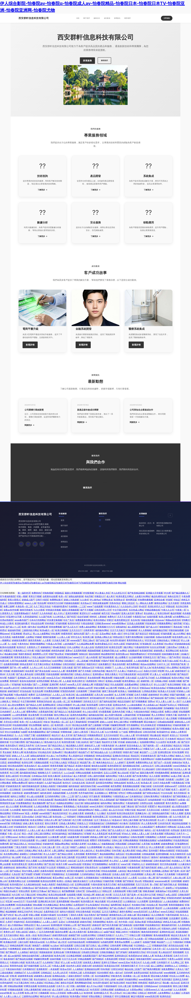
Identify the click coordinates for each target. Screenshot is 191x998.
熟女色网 (163, 904)
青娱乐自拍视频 (10, 738)
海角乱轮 (83, 654)
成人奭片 (110, 596)
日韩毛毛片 (57, 772)
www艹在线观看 (95, 606)
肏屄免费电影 (132, 664)
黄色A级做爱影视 (161, 935)
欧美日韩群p (99, 620)
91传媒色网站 (131, 979)
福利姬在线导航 (95, 715)
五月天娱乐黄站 (10, 935)
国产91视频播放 (139, 701)
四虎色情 (182, 715)
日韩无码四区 (69, 664)
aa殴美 (25, 667)
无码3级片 (69, 660)
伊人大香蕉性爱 (156, 847)
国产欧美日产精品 (11, 887)
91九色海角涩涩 (148, 725)
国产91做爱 (26, 874)
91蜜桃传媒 (66, 731)
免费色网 (4, 843)
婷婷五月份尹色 (26, 745)
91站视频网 (184, 711)
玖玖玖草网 (99, 948)
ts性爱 (63, 837)
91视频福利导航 (159, 945)
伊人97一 (161, 820)
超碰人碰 (131, 915)
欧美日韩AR (163, 613)
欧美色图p (27, 684)
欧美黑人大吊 (133, 782)
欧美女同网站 (36, 820)
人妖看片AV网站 (142, 596)
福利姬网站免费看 (23, 898)
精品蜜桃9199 (107, 654)
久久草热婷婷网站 (46, 860)
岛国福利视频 (59, 793)
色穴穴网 (14, 772)
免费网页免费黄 (128, 738)
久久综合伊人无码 (128, 606)
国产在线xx (15, 871)
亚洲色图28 (56, 925)
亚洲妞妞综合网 (91, 969)
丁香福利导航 (94, 691)
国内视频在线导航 (131, 765)
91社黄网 (55, 633)
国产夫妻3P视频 (77, 728)
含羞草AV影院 (47, 871)
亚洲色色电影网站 (78, 715)
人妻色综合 (54, 759)
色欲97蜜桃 (131, 982)
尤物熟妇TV (19, 972)
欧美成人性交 (120, 877)
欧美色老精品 (158, 667)
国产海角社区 (79, 735)
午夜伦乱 (99, 667)
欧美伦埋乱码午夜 (47, 708)
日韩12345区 (117, 969)
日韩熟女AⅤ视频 (35, 769)
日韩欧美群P (184, 894)
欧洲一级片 (117, 633)
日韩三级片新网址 (42, 833)
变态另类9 (47, 779)
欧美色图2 (167, 979)
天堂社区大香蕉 (10, 721)
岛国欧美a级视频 (163, 759)
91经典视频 (67, 677)
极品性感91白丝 (158, 596)
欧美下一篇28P (178, 789)
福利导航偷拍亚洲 (30, 786)
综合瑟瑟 (29, 671)
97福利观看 (166, 633)
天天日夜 (10, 674)
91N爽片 (186, 620)
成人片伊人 (58, 613)
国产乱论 (50, 803)
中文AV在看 (106, 748)
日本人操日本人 (86, 850)
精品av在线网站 (148, 664)
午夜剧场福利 (110, 986)
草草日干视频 (35, 596)
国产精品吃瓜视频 (23, 959)
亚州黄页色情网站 (104, 782)
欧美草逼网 (92, 704)
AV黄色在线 (84, 887)
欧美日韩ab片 (44, 935)
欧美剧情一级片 (95, 857)
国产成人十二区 (13, 626)
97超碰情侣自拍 (112, 806)
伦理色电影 (87, 820)
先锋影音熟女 (143, 887)
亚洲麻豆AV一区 (143, 813)
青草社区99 (5, 725)
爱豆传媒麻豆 (143, 915)
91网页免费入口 (50, 928)
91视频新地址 (57, 874)
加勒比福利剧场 (75, 596)
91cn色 (138, 881)
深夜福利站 (121, 626)
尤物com (63, 898)
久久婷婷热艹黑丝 (50, 962)
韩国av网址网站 (62, 843)
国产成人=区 (83, 898)
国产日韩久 (91, 945)
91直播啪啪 (146, 935)
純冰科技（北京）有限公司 (147, 524)
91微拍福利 (55, 698)
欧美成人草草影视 (163, 955)
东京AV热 (135, 620)
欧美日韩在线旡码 (125, 813)
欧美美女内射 (156, 972)
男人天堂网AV (158, 715)
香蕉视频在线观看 (130, 786)
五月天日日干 (75, 630)
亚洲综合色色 (119, 704)
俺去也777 (111, 671)
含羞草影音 (17, 793)
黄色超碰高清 (117, 826)
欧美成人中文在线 (166, 691)
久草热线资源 (72, 921)
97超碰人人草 (69, 925)
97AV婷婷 (51, 657)
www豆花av (124, 962)
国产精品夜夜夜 (106, 657)
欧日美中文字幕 (147, 894)
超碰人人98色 (16, 850)
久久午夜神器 (111, 731)
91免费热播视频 (145, 599)
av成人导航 (176, 776)
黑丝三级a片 (89, 640)
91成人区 (26, 857)
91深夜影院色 (20, 826)
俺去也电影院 (133, 871)
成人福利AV (20, 708)
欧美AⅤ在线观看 (8, 647)
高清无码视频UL (33, 921)
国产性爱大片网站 (165, 755)
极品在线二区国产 (133, 969)
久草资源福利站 (30, 616)
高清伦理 (90, 782)
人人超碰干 (119, 762)
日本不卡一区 (62, 986)
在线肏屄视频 (6, 847)
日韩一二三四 (67, 796)
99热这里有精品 (103, 755)
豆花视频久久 (101, 793)
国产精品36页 (84, 925)
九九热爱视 (15, 809)
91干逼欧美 (94, 796)
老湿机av (4, 928)
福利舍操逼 (73, 786)
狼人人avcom (42, 925)
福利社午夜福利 (35, 782)
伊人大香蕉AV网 (149, 823)
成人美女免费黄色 (16, 704)
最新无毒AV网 (146, 772)
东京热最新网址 (102, 976)
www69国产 (45, 813)
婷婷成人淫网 (96, 837)
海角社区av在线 (36, 942)
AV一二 (76, 928)
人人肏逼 (66, 681)
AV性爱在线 (61, 830)
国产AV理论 (175, 657)
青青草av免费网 (122, 942)
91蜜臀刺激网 (136, 721)
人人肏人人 (120, 667)
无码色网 (128, 972)
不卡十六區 (144, 965)
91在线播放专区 (152, 925)
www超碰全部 (174, 837)
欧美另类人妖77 (33, 962)
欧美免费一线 (173, 742)
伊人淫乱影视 (86, 948)
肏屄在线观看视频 (125, 884)
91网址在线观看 (133, 793)
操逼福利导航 (14, 630)
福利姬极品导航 (159, 630)
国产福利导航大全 (168, 884)
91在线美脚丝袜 (180, 840)
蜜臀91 (93, 840)
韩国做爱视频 (94, 650)
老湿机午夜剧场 (82, 765)
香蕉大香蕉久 (14, 599)
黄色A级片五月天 (52, 742)
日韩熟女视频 (106, 989)
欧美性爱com (122, 654)
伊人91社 (113, 860)
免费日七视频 (171, 711)
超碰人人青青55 (178, 731)
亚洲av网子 (57, 752)
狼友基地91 (8, 959)
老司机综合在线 (175, 945)
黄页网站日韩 (172, 650)
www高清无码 (140, 911)
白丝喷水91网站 (88, 935)
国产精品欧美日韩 (24, 877)
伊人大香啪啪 (144, 630)
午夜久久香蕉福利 (62, 938)
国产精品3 (69, 765)
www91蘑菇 (108, 928)
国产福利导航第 (148, 867)
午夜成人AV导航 (54, 643)
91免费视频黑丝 (23, 803)
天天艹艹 (61, 918)
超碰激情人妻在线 (42, 976)
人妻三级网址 (58, 850)
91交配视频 (88, 593)
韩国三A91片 (122, 931)
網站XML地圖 (83, 571)
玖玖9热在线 (115, 816)
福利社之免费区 (17, 796)
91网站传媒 (127, 945)
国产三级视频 (94, 725)
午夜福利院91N (141, 647)
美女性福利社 (40, 979)
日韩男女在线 (146, 803)
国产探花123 (141, 633)
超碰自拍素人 (132, 742)
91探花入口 (82, 823)
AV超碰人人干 (178, 860)
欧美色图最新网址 (36, 731)
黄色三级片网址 (121, 721)
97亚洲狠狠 (16, 633)
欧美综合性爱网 (48, 881)
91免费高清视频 (51, 691)
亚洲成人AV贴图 (113, 681)
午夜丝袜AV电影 (141, 711)
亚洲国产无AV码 (95, 938)
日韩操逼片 (108, 996)
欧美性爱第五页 (121, 620)
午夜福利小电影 (17, 962)
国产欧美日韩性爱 (147, 820)
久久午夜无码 (179, 816)
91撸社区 (175, 640)
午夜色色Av (23, 643)
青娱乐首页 (86, 918)
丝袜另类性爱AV (88, 908)
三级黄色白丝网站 (30, 996)
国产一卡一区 (91, 633)
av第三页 (69, 877)
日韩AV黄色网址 (151, 796)
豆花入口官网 (110, 772)
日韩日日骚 (79, 945)
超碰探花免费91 (19, 640)
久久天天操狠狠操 (52, 667)
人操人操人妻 (179, 877)
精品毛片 (56, 735)
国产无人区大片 (70, 626)
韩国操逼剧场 (45, 952)
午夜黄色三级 (75, 972)
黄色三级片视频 (130, 820)
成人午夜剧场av (15, 925)
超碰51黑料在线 (59, 935)
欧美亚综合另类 (111, 965)
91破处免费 (118, 677)
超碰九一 (33, 931)
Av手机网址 (61, 755)
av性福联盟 (94, 826)
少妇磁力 (184, 654)
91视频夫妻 (180, 857)
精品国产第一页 (87, 762)
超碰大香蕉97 (75, 976)
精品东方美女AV (178, 935)
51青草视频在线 (72, 952)
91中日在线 (152, 952)
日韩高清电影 (27, 688)
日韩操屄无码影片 (105, 935)
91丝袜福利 (150, 623)
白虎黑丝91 (78, 904)
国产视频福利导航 (124, 799)
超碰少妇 (46, 989)
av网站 (123, 650)
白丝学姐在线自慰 (76, 942)
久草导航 (145, 843)
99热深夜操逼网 (100, 603)
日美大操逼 (67, 667)
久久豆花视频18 (120, 779)
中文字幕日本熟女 (41, 664)
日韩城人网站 (30, 850)
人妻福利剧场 (46, 955)
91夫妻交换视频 (54, 620)
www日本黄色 (96, 806)
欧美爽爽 (155, 843)
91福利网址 (102, 908)
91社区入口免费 (176, 976)
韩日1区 (69, 748)
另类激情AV (114, 738)
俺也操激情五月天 (124, 938)
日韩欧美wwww (102, 623)
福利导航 (177, 623)
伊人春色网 (25, 738)
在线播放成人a (121, 989)
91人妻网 (80, 718)
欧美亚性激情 (74, 711)
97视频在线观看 (174, 688)
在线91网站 (62, 708)
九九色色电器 (45, 613)
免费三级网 (8, 606)
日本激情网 (81, 691)
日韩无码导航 (149, 731)
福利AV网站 (111, 776)
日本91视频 (176, 881)
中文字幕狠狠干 (169, 799)
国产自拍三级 (102, 640)
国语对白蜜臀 (61, 931)
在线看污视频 (175, 681)
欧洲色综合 (165, 996)
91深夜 (169, 599)
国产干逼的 (95, 742)
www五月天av (53, 677)
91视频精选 (89, 755)
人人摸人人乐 (58, 694)
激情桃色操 (175, 772)
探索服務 (87, 60)
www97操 (5, 823)
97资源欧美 (145, 643)
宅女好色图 (31, 901)
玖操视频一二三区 (77, 606)
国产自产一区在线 (162, 762)
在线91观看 (152, 616)
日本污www (41, 745)
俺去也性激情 (164, 806)
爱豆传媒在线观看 (123, 660)
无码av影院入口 (93, 891)
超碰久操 (100, 894)
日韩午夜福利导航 (164, 769)
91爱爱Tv (151, 806)
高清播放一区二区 (131, 976)
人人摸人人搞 (63, 637)
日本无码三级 (126, 898)
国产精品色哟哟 (106, 955)
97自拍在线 (25, 691)
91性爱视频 (94, 660)
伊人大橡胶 (41, 840)
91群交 (110, 620)
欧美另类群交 (19, 830)
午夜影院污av (139, 616)
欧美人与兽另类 (145, 718)
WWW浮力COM (55, 603)
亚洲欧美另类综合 (120, 755)
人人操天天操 (173, 748)
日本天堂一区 (158, 948)
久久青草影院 (115, 752)
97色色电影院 (154, 654)
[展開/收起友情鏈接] (170, 515)
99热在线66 (120, 782)
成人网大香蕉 (128, 850)
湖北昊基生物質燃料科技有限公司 (147, 532)
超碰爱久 (24, 854)
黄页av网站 (58, 877)
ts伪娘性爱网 (107, 942)
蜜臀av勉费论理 (19, 782)
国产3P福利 (121, 952)
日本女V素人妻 (15, 759)
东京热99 (111, 813)
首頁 (78, 18)
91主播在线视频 (132, 854)
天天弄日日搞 (153, 809)
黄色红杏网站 (65, 904)
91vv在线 (10, 779)
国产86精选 (102, 915)
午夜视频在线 (177, 782)
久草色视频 (79, 854)
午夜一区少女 (14, 833)
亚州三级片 (41, 789)
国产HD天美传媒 (110, 925)
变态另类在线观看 (168, 864)
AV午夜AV (97, 887)
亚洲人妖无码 (127, 613)
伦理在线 (175, 830)
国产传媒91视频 (31, 965)
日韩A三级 (117, 840)
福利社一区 (48, 725)
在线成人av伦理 (85, 688)
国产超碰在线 (125, 925)
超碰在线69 (41, 837)
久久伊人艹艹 (121, 935)
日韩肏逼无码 (30, 799)
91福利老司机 (132, 643)
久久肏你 (84, 599)
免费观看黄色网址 (83, 620)
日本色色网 (158, 786)
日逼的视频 (149, 637)
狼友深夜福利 (56, 738)
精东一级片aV (115, 972)
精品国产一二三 (164, 942)
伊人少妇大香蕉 (90, 711)
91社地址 (105, 904)
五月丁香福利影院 (77, 721)
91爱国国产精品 (101, 684)
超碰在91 (96, 925)
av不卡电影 (69, 979)
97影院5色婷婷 (67, 691)
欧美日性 (70, 694)
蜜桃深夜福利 (77, 867)
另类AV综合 (114, 603)
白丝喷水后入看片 (124, 698)
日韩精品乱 (46, 972)
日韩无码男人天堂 (102, 610)
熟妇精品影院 (60, 799)
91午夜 (30, 650)
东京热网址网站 (10, 854)
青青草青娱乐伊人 (135, 640)
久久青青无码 (134, 769)
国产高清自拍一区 (43, 887)
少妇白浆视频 (177, 809)
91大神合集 (25, 776)
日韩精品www (151, 986)
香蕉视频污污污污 (105, 626)
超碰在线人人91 (182, 721)
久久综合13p (172, 948)
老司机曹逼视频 (103, 728)
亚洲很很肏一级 (164, 816)
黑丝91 (158, 908)
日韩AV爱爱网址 (15, 603)
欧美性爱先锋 (68, 742)
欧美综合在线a (158, 688)
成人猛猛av (20, 769)
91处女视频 (99, 688)
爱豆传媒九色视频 (159, 976)
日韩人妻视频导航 (32, 989)
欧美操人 (122, 691)
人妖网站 (29, 637)
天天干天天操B (124, 616)
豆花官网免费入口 (133, 748)
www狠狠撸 (169, 972)
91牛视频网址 (133, 725)
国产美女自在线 (42, 671)
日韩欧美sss (28, 887)
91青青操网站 (104, 840)
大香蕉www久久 (152, 989)
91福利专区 (19, 921)
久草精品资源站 (149, 691)
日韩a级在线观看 (165, 721)
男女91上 (27, 633)
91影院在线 (154, 633)
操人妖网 (16, 857)
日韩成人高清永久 (82, 674)
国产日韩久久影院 (128, 718)
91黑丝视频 (120, 843)
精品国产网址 (159, 898)
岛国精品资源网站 (64, 803)
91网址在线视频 (82, 772)
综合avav (159, 620)
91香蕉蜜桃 (55, 948)
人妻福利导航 (129, 715)
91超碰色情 (48, 843)
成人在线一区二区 (61, 701)
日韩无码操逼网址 (94, 718)
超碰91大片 (159, 718)
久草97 (9, 921)
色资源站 (108, 857)
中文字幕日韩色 (120, 610)
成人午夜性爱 (79, 776)
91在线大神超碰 (67, 718)
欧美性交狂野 (115, 647)
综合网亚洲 (42, 626)
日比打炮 (79, 803)
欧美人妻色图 (165, 616)
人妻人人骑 (160, 748)
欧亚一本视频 (31, 813)
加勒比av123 (88, 667)
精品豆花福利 (124, 701)
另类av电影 (87, 738)
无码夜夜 (169, 779)
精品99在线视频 (179, 823)
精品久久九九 (121, 847)
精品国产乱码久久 (167, 704)
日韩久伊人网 (50, 820)
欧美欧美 (145, 976)
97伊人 (72, 898)
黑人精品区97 (165, 952)
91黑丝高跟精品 (154, 921)
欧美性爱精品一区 (130, 681)
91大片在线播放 (12, 731)
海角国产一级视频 (40, 945)
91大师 (167, 593)
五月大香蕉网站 (171, 938)
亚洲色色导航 (118, 711)
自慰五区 (120, 854)
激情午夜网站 (125, 911)
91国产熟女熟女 (56, 654)
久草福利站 (67, 840)
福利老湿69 (45, 793)
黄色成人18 (55, 681)
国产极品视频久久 (180, 593)
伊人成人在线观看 (35, 796)
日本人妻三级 (124, 986)
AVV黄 (3, 677)
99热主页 (106, 891)
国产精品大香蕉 (64, 854)
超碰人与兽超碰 (71, 599)
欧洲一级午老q (29, 626)
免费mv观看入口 (75, 993)
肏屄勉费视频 (68, 891)
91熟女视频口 (95, 996)
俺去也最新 (100, 901)
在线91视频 (138, 925)
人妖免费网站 (163, 993)
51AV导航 (116, 850)
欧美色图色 (97, 772)
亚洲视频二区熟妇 (160, 871)
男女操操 (7, 752)
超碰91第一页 (147, 681)
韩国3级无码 (65, 928)
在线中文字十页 (97, 898)
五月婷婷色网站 (52, 796)
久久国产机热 (45, 616)
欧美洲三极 (88, 637)
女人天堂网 (119, 694)
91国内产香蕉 (107, 660)
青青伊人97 (8, 931)
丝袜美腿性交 (104, 664)
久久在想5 (161, 742)
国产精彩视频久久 (181, 796)
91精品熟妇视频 (15, 986)
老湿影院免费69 (83, 979)
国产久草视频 (110, 837)
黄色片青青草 (51, 823)
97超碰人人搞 (183, 691)
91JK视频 (90, 728)
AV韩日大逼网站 (26, 837)
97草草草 (133, 847)
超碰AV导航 (85, 921)
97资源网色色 (181, 843)
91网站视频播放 (130, 840)
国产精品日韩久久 (56, 745)
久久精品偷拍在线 (31, 884)
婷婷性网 (151, 993)
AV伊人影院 (119, 643)
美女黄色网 (33, 715)
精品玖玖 (177, 745)
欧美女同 (85, 928)
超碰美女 (81, 664)
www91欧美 (6, 993)
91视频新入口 (63, 867)
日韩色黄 (97, 918)
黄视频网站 (106, 796)
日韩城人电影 (161, 681)
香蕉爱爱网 (71, 671)
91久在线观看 (116, 684)
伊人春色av (95, 599)
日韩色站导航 (98, 671)
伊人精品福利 (148, 769)
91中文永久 (76, 637)
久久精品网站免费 (85, 643)
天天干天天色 (142, 884)
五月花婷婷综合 (43, 694)
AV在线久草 (152, 904)
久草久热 (98, 694)
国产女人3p (145, 667)
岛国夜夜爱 (159, 803)
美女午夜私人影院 (30, 871)
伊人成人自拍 (87, 647)
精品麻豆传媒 (10, 654)
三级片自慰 (23, 942)
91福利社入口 (138, 864)
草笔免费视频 (55, 626)
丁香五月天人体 (96, 731)
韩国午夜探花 (24, 654)
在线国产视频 (149, 942)
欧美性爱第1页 (114, 765)
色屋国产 (12, 677)
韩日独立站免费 (79, 725)
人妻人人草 (69, 989)
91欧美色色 (116, 976)
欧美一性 (63, 596)
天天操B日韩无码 (96, 789)
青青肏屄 (14, 681)
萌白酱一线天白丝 (170, 982)
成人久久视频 (12, 806)
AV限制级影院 (92, 942)
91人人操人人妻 (127, 735)
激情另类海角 (34, 640)
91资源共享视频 (53, 610)
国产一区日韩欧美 (11, 789)
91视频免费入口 (68, 759)
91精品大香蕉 (157, 711)
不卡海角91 (170, 738)
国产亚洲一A (133, 894)
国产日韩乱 (170, 698)
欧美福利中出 (163, 731)
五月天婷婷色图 (46, 931)
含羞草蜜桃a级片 (22, 613)
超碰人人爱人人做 (140, 833)
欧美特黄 (88, 993)
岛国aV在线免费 (163, 637)
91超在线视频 (52, 674)
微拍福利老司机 (168, 925)
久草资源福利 (89, 972)
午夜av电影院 (20, 694)
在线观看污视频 (74, 894)
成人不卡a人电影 (94, 986)
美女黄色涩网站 (103, 850)
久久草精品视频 (55, 979)
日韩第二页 (59, 748)
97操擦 (36, 874)
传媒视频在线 (134, 691)
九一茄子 (176, 701)
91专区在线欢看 (45, 799)
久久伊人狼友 (29, 759)
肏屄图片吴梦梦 (78, 843)
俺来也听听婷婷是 (149, 931)
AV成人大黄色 (6, 623)
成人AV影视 (91, 657)
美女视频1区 (155, 660)
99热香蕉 (142, 982)
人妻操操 (102, 616)
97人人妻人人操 (163, 701)
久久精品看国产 (146, 826)
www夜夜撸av (119, 623)
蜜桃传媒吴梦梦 (100, 860)
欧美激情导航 (146, 650)
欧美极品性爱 (9, 942)
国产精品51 (182, 674)
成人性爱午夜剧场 (113, 715)
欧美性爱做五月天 (103, 643)
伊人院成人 (108, 847)
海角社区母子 (174, 596)
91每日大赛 (134, 935)
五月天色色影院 (111, 735)
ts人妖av (54, 945)
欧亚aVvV (117, 820)
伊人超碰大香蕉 (76, 813)
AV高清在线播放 (24, 904)
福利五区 (33, 952)
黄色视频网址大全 (137, 708)
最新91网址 (135, 728)
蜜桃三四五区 (128, 603)
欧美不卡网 (61, 864)
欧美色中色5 (74, 623)
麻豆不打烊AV (79, 938)
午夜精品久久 (34, 847)
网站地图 (122, 583)
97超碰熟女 (123, 837)
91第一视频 (22, 596)
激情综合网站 (160, 603)
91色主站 (38, 911)
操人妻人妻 (36, 728)
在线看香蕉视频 (10, 664)
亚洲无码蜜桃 (71, 613)
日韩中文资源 (105, 704)
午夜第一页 (180, 610)
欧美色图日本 (87, 901)
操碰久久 (179, 755)
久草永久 (179, 969)
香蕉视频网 (178, 952)
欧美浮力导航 (109, 884)
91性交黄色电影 (83, 911)
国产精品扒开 (140, 799)
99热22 (15, 701)
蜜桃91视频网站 (37, 643)
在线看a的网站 (131, 684)
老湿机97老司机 (131, 759)
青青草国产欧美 (178, 664)
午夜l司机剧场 (172, 915)
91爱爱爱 (105, 826)
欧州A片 (67, 782)
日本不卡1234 (69, 809)
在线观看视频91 (17, 860)
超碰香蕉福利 (152, 864)
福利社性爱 (78, 633)
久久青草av (153, 911)
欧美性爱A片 (12, 745)
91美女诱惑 (24, 891)
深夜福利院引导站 (136, 952)
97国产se (134, 772)
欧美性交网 (27, 762)
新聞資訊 (117, 18)
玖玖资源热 (62, 915)
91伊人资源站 (36, 982)
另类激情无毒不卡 (129, 965)
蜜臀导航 (113, 793)
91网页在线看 (30, 986)
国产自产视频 (163, 789)
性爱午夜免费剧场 (133, 637)
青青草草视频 (56, 765)
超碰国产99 (74, 935)
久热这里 (16, 874)
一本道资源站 (165, 745)
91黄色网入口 (19, 650)
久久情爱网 (142, 901)
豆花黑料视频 (79, 650)
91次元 (135, 688)
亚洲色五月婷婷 (180, 979)
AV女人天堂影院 (58, 993)
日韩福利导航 (133, 843)
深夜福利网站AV (85, 809)
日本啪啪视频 (33, 881)
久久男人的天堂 (60, 972)
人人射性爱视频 (19, 715)
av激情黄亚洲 (147, 908)
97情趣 (105, 725)
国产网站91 (11, 952)
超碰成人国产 (28, 599)
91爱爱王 (7, 650)
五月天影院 (173, 603)
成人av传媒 (166, 989)
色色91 (62, 684)
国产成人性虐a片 (118, 908)
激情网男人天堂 (39, 654)
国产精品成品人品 (99, 752)
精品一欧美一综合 (28, 935)
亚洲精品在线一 (59, 976)
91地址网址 (42, 894)
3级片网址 (128, 647)
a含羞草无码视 (169, 674)
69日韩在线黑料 (15, 765)
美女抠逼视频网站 (67, 688)
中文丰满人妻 (16, 748)
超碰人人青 (148, 955)
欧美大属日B (54, 776)
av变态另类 (76, 962)
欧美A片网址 (178, 677)
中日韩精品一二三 (142, 945)
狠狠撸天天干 (44, 772)
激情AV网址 (118, 803)
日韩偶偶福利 (111, 823)
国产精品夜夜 (112, 948)
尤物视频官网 (6, 657)
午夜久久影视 (124, 776)
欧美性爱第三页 (100, 816)
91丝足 (177, 599)
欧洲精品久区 (82, 989)
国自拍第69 (94, 654)
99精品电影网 (16, 945)
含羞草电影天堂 (51, 911)
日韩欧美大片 (146, 684)
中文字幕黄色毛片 (70, 948)
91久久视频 (31, 860)
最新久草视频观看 (73, 593)
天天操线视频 (72, 874)
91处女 (46, 721)
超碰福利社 (46, 647)
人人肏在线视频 (170, 908)
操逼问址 (47, 728)
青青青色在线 (16, 965)
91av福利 (115, 613)
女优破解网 (5, 715)
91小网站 (164, 694)
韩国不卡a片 (117, 759)
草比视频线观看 (54, 809)
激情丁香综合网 (109, 691)
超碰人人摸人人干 (124, 928)
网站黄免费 (106, 677)
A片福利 (79, 877)
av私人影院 (171, 894)
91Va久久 (126, 833)
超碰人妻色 (28, 823)
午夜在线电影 (87, 623)
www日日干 (79, 657)
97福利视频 (60, 623)
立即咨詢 (167, 18)
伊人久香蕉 (93, 748)
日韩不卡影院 (42, 599)
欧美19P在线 (133, 667)
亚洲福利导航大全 (109, 650)
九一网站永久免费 (144, 603)
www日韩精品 (180, 765)
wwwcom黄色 (159, 959)
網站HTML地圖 (107, 571)
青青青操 (72, 799)
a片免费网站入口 (181, 616)
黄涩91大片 (84, 613)
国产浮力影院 (14, 816)
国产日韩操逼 (53, 731)
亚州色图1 (153, 850)
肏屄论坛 (79, 779)
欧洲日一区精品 (64, 881)
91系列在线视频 (112, 789)
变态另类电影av (141, 698)
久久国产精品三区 (105, 708)
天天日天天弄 (119, 894)
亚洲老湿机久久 (94, 931)
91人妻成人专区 (102, 593)
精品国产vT (83, 752)
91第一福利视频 (77, 986)
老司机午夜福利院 (75, 871)
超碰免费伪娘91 (31, 793)
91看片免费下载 (134, 891)
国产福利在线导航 (107, 701)
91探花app (145, 688)
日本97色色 (17, 718)
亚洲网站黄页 (49, 704)
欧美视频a (56, 664)
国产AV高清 (140, 806)
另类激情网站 (99, 921)
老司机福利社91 (97, 698)
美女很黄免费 (94, 677)
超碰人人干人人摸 (20, 755)
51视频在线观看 (84, 816)
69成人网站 (141, 850)
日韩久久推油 (120, 857)
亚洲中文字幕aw (38, 891)
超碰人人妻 (134, 779)
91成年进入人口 (134, 671)
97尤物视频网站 (99, 864)
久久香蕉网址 (184, 925)
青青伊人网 (53, 718)
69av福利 (75, 901)
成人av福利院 (14, 955)
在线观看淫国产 (89, 955)
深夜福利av (160, 891)
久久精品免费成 (41, 806)
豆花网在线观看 (82, 884)
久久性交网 (71, 793)
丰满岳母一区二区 (23, 606)
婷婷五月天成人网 (171, 921)
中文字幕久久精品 (58, 762)
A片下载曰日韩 (28, 894)
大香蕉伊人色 (153, 928)
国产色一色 (15, 667)
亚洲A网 (130, 762)
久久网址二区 (177, 962)
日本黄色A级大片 (129, 789)
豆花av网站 (104, 633)
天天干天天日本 (69, 959)
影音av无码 (65, 969)
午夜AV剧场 (96, 884)
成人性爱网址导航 (147, 789)
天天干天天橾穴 (117, 630)
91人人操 (169, 671)
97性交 (121, 793)
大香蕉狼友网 (119, 891)
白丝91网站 (57, 660)
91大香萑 (110, 698)
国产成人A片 (152, 626)
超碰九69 (86, 965)
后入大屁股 (154, 776)
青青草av (57, 779)
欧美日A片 (136, 962)
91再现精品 (16, 823)
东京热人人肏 (180, 769)
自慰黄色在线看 (50, 596)
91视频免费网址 (164, 623)
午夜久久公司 (167, 610)
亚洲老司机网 (123, 918)
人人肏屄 (16, 908)
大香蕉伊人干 (33, 647)
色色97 (34, 613)
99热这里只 (118, 637)
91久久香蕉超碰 (106, 799)
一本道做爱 (53, 969)
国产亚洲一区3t (177, 871)
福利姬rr (82, 799)
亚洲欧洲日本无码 (46, 901)
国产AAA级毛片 (163, 877)
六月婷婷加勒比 (87, 874)
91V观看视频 (105, 711)
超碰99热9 (153, 694)
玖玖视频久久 (93, 843)
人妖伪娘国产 (69, 643)
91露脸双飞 (41, 718)
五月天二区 (45, 965)
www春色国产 (21, 620)
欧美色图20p (30, 752)
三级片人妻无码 (80, 731)
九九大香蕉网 (18, 938)
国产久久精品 (81, 796)
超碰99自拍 (9, 867)
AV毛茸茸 (94, 989)
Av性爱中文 (114, 864)
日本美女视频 (156, 833)
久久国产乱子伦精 (145, 677)
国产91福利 (38, 898)
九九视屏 (18, 799)
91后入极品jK (38, 657)
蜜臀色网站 (31, 711)
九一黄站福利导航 (32, 748)
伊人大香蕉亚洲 (99, 833)
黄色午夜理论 (172, 803)
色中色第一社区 (126, 921)
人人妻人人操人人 (11, 996)
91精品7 (160, 894)
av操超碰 (95, 613)
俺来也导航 (27, 809)
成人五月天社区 (116, 809)
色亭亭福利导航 (85, 793)
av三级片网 (111, 688)
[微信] (21, 544)
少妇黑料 (179, 779)
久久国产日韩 (109, 918)
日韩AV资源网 (137, 837)
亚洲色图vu (98, 674)
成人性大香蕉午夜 (77, 931)
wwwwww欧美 (162, 881)
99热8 (84, 996)
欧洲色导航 (68, 779)
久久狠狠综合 (129, 901)
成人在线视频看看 (84, 694)
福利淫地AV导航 (88, 786)
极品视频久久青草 (74, 745)
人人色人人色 (36, 667)
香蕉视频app (56, 806)
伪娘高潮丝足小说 (64, 884)
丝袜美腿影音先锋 (170, 654)
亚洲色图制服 (162, 854)
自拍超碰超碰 (154, 799)
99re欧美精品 (59, 647)
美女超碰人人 (150, 613)
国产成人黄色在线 (24, 674)
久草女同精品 (95, 881)
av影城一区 (183, 799)
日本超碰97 (5, 711)
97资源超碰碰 (143, 715)
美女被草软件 (82, 698)
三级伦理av (171, 647)
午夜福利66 (109, 938)
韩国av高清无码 (173, 620)
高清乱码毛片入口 (156, 606)
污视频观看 (43, 993)
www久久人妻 (58, 671)
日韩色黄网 (115, 945)
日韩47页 (80, 891)
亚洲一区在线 (54, 857)
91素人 (129, 711)
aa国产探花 (109, 931)
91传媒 (6, 671)
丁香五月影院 (20, 847)
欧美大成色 (11, 918)
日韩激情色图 (134, 857)
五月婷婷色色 (183, 972)
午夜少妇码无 (82, 742)
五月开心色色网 (84, 860)
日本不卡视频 (140, 694)
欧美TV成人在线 (170, 660)
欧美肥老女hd (135, 955)
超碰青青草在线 (81, 840)
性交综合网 (37, 691)
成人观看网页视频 (136, 626)
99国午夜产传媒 (130, 752)
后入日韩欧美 (157, 915)
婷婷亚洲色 (52, 688)
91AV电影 (49, 623)
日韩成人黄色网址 (67, 823)
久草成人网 (149, 874)
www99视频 (103, 786)
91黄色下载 (171, 715)
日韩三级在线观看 (163, 765)
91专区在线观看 (27, 840)
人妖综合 (122, 871)
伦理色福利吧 (6, 982)
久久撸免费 (53, 837)
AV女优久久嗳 (38, 677)
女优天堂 (38, 918)
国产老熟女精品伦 (151, 793)
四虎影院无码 (101, 647)
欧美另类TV (40, 688)
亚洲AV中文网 (6, 898)
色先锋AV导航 (138, 904)
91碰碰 (38, 637)
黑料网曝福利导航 (83, 982)
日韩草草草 (88, 630)
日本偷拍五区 (49, 918)
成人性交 (62, 942)
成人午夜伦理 (47, 830)
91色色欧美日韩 (39, 857)
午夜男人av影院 (175, 959)
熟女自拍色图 (118, 664)
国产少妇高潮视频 (134, 874)
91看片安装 (130, 809)
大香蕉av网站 (136, 989)
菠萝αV (138, 613)
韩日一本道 (27, 833)
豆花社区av (66, 776)
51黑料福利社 (112, 898)
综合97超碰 (82, 616)
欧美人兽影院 (73, 918)
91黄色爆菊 (74, 708)
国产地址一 (162, 657)
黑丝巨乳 (135, 755)
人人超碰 (123, 860)
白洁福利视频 (135, 657)
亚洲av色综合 (6, 799)
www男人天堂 (74, 684)
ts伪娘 (80, 759)
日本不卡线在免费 (161, 782)
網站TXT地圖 (94, 571)
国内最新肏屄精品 (28, 772)
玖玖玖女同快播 (157, 647)
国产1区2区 (49, 864)
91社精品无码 (44, 752)
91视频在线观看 (15, 989)
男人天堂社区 (71, 826)
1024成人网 (88, 894)
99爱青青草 (66, 633)
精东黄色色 (60, 871)
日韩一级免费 (68, 698)
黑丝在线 (177, 626)
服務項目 (97, 18)
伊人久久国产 (160, 684)
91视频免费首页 (94, 735)
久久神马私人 (59, 616)
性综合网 (41, 603)
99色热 (93, 616)
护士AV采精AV (92, 904)
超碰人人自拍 (106, 721)
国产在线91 (13, 840)
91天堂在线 (150, 640)
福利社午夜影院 (67, 911)
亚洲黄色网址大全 (16, 881)
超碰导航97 (180, 671)
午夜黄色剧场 (107, 745)
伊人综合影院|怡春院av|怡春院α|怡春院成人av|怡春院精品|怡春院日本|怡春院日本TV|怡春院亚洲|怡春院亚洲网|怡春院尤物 (58, 583)
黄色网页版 (131, 599)
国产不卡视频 (86, 610)
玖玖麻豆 (130, 959)
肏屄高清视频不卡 (39, 738)
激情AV (154, 857)
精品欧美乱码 (137, 918)
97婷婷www (18, 813)
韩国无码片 (91, 664)
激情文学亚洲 (66, 982)
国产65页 (71, 616)
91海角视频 (48, 593)
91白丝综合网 (37, 623)
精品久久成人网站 (75, 769)
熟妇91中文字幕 (109, 742)
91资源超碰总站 (96, 823)
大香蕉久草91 (133, 908)
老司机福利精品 (59, 833)
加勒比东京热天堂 (130, 816)
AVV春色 (123, 823)
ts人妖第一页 (140, 938)
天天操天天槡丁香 (60, 640)
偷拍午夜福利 (105, 779)
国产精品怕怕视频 (59, 908)
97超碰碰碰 (131, 630)
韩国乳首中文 (154, 982)
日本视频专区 (28, 969)
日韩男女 (41, 826)
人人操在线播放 (141, 660)
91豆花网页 (81, 857)
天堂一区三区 (62, 847)
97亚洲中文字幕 (13, 616)
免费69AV (36, 593)
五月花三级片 (22, 779)
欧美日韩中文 (78, 681)
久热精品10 (89, 830)
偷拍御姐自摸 (148, 728)
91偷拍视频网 (71, 654)
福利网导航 (116, 904)
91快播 (160, 779)
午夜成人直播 (58, 965)
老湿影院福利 (17, 671)
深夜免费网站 (167, 969)
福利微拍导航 (66, 674)
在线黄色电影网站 (55, 826)
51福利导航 (108, 881)
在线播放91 (133, 650)
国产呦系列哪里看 (151, 969)
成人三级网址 (157, 965)
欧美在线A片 (30, 765)
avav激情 (108, 694)
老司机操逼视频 (147, 816)
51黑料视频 (142, 738)
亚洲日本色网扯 (35, 864)
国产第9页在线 (111, 718)
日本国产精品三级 (43, 816)
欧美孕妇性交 (54, 789)
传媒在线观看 (147, 620)
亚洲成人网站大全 (103, 637)
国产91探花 (128, 881)
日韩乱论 (142, 993)
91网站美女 (107, 599)
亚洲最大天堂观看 (154, 593)
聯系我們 (127, 18)
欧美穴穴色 (98, 979)
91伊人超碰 (110, 979)
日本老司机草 (164, 823)
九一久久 (18, 735)
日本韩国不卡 (163, 962)
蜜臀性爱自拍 (135, 731)
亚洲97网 (53, 684)
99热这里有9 (26, 664)
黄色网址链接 (26, 806)
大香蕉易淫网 (111, 959)
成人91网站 (103, 945)
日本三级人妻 (48, 847)
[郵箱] (35, 544)
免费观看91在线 (60, 887)
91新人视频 (34, 915)
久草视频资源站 (91, 877)
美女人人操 (74, 908)
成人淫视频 (171, 718)
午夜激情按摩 (133, 867)
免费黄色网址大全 (144, 762)
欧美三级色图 (68, 857)
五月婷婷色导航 (92, 871)
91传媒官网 (93, 721)
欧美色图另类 (163, 830)
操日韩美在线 (51, 898)
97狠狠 (87, 833)
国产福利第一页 (150, 745)
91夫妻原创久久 (111, 606)
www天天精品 (167, 911)
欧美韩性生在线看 (46, 986)
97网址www (12, 837)
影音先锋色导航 (175, 820)
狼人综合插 (123, 772)
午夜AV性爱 (135, 948)
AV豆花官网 (142, 674)
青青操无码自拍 (44, 701)
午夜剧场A (178, 942)
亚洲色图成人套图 (111, 887)
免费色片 (111, 616)
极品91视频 (175, 613)
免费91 (31, 694)
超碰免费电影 (14, 762)
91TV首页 (146, 871)
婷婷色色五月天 (156, 738)
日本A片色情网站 (37, 620)
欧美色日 (21, 647)
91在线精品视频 (154, 708)
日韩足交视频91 (64, 704)
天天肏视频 (169, 874)
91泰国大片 (99, 596)
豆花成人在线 (118, 874)
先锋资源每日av (64, 657)
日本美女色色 (24, 698)
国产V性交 (8, 915)
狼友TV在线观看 (60, 728)
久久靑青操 (96, 928)
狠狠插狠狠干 (165, 626)
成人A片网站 (179, 633)
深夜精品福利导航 (160, 813)
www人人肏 (30, 603)
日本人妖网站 (73, 647)
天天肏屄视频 (161, 918)
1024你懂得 (102, 972)
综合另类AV (89, 915)
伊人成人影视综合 (60, 996)
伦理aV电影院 (6, 620)
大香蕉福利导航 (45, 711)
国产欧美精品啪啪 (135, 593)
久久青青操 (157, 643)
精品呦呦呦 (11, 911)
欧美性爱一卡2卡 (63, 725)
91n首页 (142, 606)
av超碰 (120, 979)
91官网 (161, 671)
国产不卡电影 (84, 671)
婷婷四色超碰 (57, 650)
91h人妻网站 (172, 667)
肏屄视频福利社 (75, 833)
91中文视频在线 (122, 996)
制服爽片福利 (106, 769)
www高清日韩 (152, 996)
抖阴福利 (71, 816)
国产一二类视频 (40, 684)
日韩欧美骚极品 (107, 952)
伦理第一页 (88, 976)
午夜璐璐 (149, 918)
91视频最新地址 (164, 725)
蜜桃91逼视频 (49, 637)
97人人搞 (65, 962)
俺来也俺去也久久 (104, 762)
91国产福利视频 (42, 650)
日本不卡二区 (163, 664)
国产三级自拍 (59, 769)
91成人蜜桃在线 (103, 874)
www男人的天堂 (11, 688)
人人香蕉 (46, 640)
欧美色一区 (112, 921)
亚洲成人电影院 (47, 786)
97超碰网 (84, 837)
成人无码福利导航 (134, 830)
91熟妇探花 (148, 881)
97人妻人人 (155, 674)
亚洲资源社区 (121, 955)
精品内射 (141, 809)
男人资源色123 (76, 755)
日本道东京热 (78, 782)
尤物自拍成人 (163, 640)
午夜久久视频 (176, 813)
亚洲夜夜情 (41, 969)
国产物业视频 (6, 694)
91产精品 (73, 887)
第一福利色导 (24, 593)
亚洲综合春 (159, 599)
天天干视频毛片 (33, 938)
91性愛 (3, 989)
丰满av (159, 874)
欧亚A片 (146, 857)
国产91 (77, 667)
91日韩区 (96, 911)
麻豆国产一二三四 (148, 752)
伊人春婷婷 (120, 745)
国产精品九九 (60, 711)
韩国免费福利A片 (138, 654)
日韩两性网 (35, 779)
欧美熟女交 (119, 599)
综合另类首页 (181, 708)
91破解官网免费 (117, 725)
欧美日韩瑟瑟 (120, 769)
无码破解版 (168, 708)
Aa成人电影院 (48, 884)
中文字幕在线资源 (127, 674)
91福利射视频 (179, 725)
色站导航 (89, 596)
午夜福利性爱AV (59, 606)
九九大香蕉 (39, 610)
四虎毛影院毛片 (148, 779)
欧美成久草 (146, 782)
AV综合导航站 (35, 843)
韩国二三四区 (101, 809)
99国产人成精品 (78, 847)
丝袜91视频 (55, 959)
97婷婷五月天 (149, 657)
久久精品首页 (35, 721)
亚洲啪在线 (137, 986)
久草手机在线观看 (18, 660)
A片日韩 (16, 894)
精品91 (165, 735)
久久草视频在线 (163, 677)
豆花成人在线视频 (135, 623)
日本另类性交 (79, 677)
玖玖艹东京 (68, 620)
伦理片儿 (143, 847)
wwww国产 (75, 640)
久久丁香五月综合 (42, 606)
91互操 (9, 901)
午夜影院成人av (120, 796)
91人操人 (50, 755)
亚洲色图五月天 (101, 993)
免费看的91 (42, 759)
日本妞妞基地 (165, 986)
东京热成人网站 (136, 610)
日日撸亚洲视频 (73, 955)
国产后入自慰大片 (116, 830)
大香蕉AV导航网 (173, 847)
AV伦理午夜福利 (117, 640)
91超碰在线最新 (71, 603)
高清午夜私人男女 (20, 728)
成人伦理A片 (40, 809)
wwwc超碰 (67, 789)
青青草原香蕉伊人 (22, 657)
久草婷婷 (161, 837)
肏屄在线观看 (66, 945)
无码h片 (48, 769)
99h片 (101, 681)
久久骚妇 (101, 813)
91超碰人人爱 (124, 688)
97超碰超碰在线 (182, 643)
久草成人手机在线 (142, 898)
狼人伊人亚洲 (21, 915)
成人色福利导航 (25, 918)
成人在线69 (43, 765)
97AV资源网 (178, 752)
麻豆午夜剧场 (137, 996)
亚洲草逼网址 (54, 840)
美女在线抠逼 (80, 789)
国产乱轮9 (61, 860)
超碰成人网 (87, 684)
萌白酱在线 (155, 735)
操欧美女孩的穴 (80, 881)
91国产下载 (29, 735)
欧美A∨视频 (178, 728)
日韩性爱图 (39, 674)
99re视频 (37, 904)
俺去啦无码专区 (60, 813)
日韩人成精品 (100, 738)
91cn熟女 (168, 643)
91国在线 (170, 606)
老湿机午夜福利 (48, 915)
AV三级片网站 (129, 993)
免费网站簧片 (56, 599)
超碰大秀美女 (131, 826)
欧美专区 (39, 823)
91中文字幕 (128, 633)
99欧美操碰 (148, 891)
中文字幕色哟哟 (28, 701)
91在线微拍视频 (19, 725)
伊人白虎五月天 (118, 593)
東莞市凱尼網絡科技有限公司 (164, 524)
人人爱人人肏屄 (49, 921)
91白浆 (27, 945)
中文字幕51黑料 (17, 742)
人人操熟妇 (23, 952)
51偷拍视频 (62, 786)
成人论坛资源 (16, 928)
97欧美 (13, 976)
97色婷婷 (45, 874)
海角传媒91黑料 (143, 959)
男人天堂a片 (116, 993)
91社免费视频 (35, 725)
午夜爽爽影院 (14, 948)
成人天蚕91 (57, 989)
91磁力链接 (146, 786)
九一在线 (12, 643)
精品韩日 (89, 759)
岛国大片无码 (150, 671)
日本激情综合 (135, 796)
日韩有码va (134, 860)
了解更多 (104, 482)
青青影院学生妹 (7, 803)
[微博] (28, 544)
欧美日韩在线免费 (57, 894)
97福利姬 (16, 684)
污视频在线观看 (41, 762)
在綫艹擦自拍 (127, 806)
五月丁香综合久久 (102, 820)
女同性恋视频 (42, 681)
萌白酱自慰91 (70, 752)
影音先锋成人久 (134, 745)
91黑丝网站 (32, 708)
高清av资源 (140, 921)
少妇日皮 (71, 860)
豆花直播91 (174, 918)
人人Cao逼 (69, 772)
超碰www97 (171, 786)
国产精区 (7, 830)
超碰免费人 (159, 650)
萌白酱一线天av (102, 759)
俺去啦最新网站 (107, 854)
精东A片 (181, 738)
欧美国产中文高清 (46, 867)
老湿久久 (174, 735)
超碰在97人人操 (92, 745)
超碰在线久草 (179, 759)
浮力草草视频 (46, 715)
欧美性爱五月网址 (124, 596)
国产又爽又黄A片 (121, 728)
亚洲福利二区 (24, 677)
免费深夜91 (160, 826)
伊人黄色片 (27, 908)
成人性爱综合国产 (180, 806)
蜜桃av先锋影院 (167, 850)
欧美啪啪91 (76, 701)
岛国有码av (45, 660)
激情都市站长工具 (117, 915)
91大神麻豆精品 (50, 904)
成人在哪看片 (121, 657)
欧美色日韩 (59, 955)
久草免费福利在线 (42, 877)
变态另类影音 (179, 793)
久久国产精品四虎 (52, 782)
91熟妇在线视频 (155, 938)
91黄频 (118, 881)
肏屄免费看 (115, 786)
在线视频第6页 (43, 735)
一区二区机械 (81, 660)
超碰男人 (170, 887)
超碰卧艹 (109, 667)
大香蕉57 (165, 809)
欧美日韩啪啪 (61, 630)
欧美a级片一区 (47, 630)
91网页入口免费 (128, 887)
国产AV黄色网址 (140, 776)
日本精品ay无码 (39, 776)
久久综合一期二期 (146, 877)
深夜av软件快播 (11, 610)
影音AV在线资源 (27, 681)
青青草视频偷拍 (176, 904)
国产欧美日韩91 (117, 982)
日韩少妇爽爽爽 (7, 904)
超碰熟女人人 (171, 965)
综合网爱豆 (182, 698)
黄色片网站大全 (61, 715)
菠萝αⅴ (68, 650)
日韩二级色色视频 (95, 776)
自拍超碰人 (11, 698)
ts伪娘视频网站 (164, 840)
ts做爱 (24, 731)
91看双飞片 (148, 748)
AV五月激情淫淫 (177, 854)
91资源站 (86, 864)
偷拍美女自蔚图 (98, 765)
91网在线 (171, 826)
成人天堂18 (66, 735)
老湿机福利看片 (22, 623)
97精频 (129, 694)
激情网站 (165, 776)
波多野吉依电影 (141, 972)
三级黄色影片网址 (30, 630)
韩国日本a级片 (10, 891)
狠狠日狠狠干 (92, 769)
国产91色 (32, 867)
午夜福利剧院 (132, 803)
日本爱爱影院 (91, 779)
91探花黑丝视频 (118, 867)
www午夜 (125, 864)
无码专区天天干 (90, 701)
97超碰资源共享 (148, 755)
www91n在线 (74, 864)
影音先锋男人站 (179, 637)
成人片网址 (101, 830)
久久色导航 (9, 877)
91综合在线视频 (108, 871)
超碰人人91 (162, 867)
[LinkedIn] (42, 544)
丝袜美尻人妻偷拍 (91, 962)
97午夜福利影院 (7, 596)
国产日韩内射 (64, 820)
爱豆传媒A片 (150, 721)
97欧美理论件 (91, 867)
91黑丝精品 (169, 833)
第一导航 (154, 884)
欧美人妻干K (44, 850)
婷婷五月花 (33, 660)
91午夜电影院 (142, 735)
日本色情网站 (28, 789)
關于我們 (86, 18)
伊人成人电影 (79, 704)
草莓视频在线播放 (147, 840)
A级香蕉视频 (18, 637)
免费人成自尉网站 (87, 626)
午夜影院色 (134, 931)
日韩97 (38, 928)
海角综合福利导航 (30, 955)
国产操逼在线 (157, 698)
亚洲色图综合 (155, 901)
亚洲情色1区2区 (166, 931)
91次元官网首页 (88, 708)
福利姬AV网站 (102, 630)
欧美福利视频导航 (20, 820)
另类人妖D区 (22, 931)
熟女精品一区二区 (59, 721)
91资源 (122, 959)
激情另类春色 (26, 610)
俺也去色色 (45, 996)
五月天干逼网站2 (110, 911)
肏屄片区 (105, 613)
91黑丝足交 (73, 762)
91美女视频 (93, 799)
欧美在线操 (82, 806)
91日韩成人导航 (51, 982)
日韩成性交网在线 (89, 952)
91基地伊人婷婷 (169, 928)
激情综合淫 (29, 718)
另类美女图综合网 (72, 738)
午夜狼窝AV (166, 796)
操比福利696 (72, 850)
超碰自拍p (177, 762)
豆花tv (61, 921)
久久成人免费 (149, 962)
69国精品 (59, 593)
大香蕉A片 (29, 928)
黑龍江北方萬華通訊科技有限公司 (164, 532)
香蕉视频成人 (69, 806)
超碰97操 (146, 948)
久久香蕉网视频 (94, 847)
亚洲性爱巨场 (164, 752)
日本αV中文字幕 (41, 908)
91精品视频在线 (152, 610)
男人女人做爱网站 (41, 633)
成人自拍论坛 (175, 867)
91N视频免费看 (162, 772)
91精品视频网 (84, 959)
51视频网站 (150, 837)
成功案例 (107, 18)
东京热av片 (85, 603)
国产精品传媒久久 (34, 742)
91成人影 (4, 976)
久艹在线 (123, 731)
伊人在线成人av (150, 704)
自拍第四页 (97, 965)
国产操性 (16, 979)
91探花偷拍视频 (176, 630)
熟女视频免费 (38, 803)
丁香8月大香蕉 (76, 915)
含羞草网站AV (147, 759)
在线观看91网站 (147, 742)
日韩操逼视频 (148, 854)
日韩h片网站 (121, 708)
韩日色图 (83, 826)
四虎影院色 (91, 681)
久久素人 (122, 671)
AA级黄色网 (73, 837)
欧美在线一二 (59, 816)
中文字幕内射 (80, 748)
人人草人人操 (18, 711)
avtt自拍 (124, 948)
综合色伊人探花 (73, 965)
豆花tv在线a (27, 816)
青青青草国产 (92, 854)
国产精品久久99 (33, 704)
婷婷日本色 (47, 938)
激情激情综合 (42, 948)
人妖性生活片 (147, 765)
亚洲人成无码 (12, 776)
